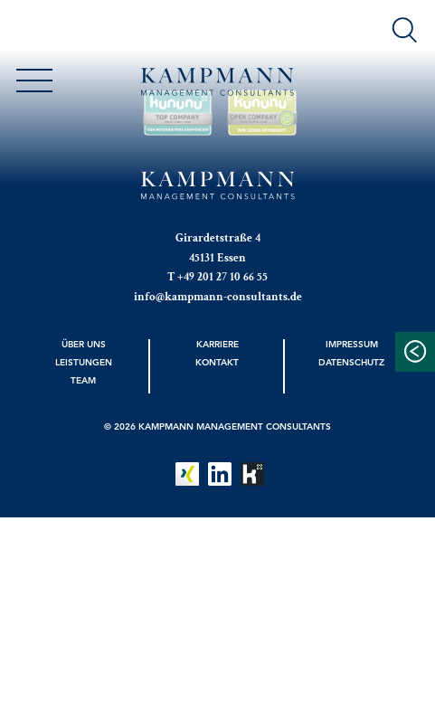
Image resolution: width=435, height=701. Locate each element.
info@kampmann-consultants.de (218, 297)
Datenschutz (351, 361)
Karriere (217, 343)
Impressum (352, 343)
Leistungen (83, 361)
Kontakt (217, 361)
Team (83, 380)
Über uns (83, 343)
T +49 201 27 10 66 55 (217, 277)
